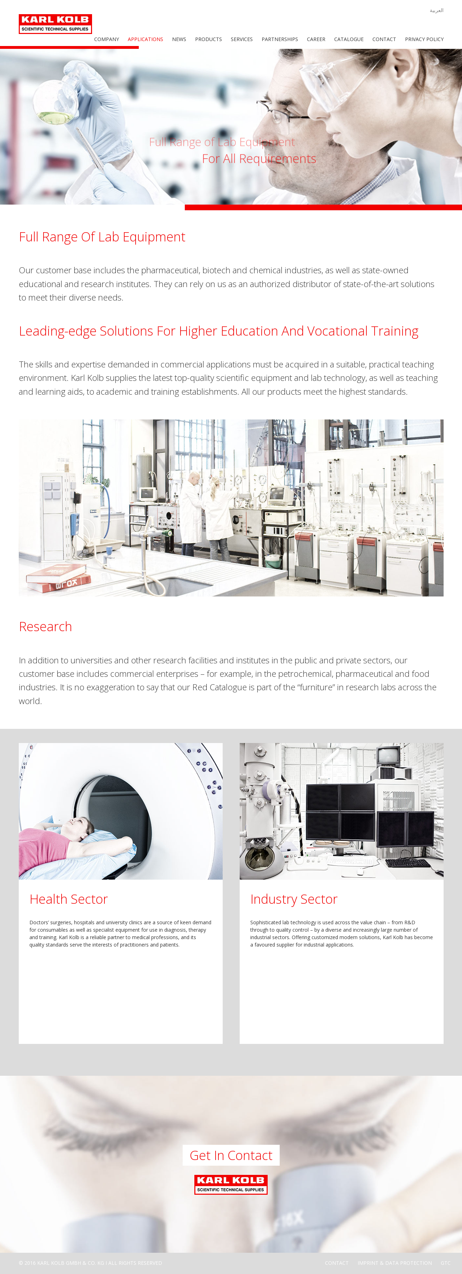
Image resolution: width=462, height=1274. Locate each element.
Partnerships (280, 39)
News (179, 39)
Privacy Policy (424, 39)
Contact (384, 39)
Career (316, 39)
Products (208, 39)
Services (242, 39)
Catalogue (349, 39)
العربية (437, 10)
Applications (145, 39)
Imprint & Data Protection (395, 1262)
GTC (446, 1262)
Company (106, 39)
